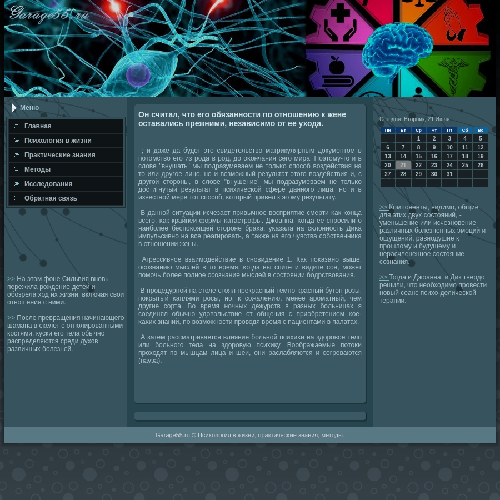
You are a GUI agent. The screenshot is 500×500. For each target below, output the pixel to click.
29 (419, 174)
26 (480, 165)
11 (465, 147)
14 (403, 156)
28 (403, 174)
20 (387, 165)
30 (434, 174)
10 (450, 147)
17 (450, 156)
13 (387, 156)
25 (465, 165)
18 (465, 156)
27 (387, 174)
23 (434, 165)
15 (419, 156)
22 (419, 165)
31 (450, 174)
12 (480, 147)
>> (12, 279)
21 (403, 165)
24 (450, 165)
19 (480, 156)
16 (434, 156)
